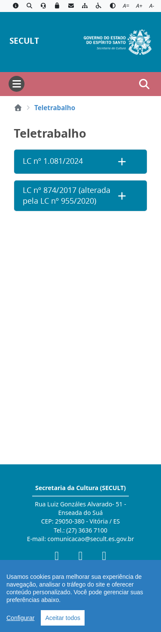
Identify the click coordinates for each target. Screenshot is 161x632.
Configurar (20, 617)
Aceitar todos (62, 617)
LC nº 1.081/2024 (53, 161)
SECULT (24, 40)
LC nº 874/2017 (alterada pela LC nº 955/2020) (66, 195)
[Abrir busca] (144, 84)
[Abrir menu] (16, 84)
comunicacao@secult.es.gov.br (91, 539)
